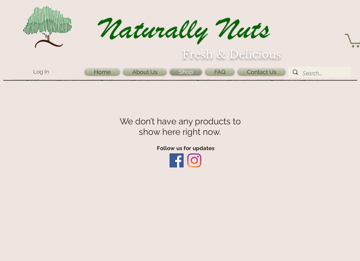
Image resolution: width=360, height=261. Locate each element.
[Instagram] (194, 160)
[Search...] (319, 73)
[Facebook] (177, 160)
